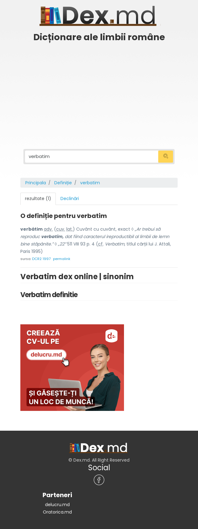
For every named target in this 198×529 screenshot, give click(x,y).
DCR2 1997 (41, 257)
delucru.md (57, 504)
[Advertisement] (99, 92)
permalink (61, 257)
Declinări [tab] (69, 198)
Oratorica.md (57, 511)
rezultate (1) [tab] (38, 198)
